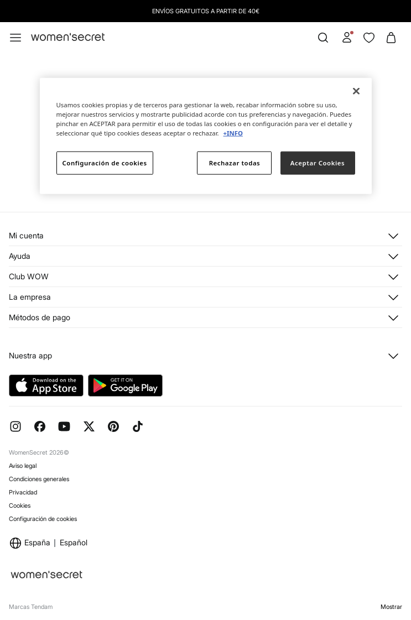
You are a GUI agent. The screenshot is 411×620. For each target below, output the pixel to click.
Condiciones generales (39, 479)
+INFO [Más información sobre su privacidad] (233, 133)
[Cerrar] (356, 91)
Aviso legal (23, 466)
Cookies (19, 505)
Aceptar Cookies (317, 163)
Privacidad (23, 492)
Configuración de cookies (43, 519)
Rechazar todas (235, 163)
